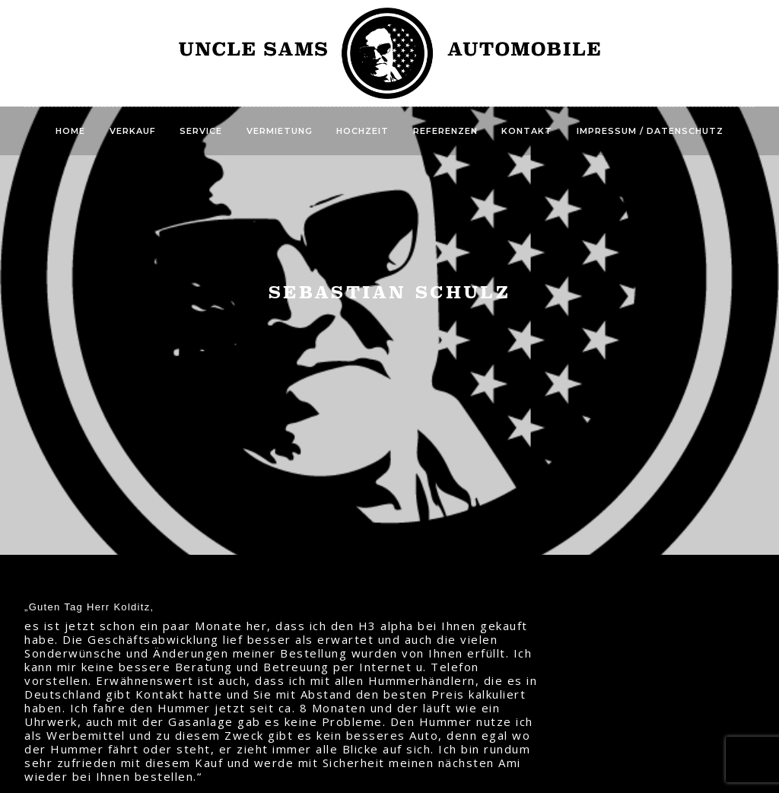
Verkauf (133, 131)
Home (70, 131)
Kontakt (526, 131)
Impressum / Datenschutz (650, 131)
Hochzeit (362, 131)
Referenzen (445, 131)
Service (201, 131)
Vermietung (279, 131)
